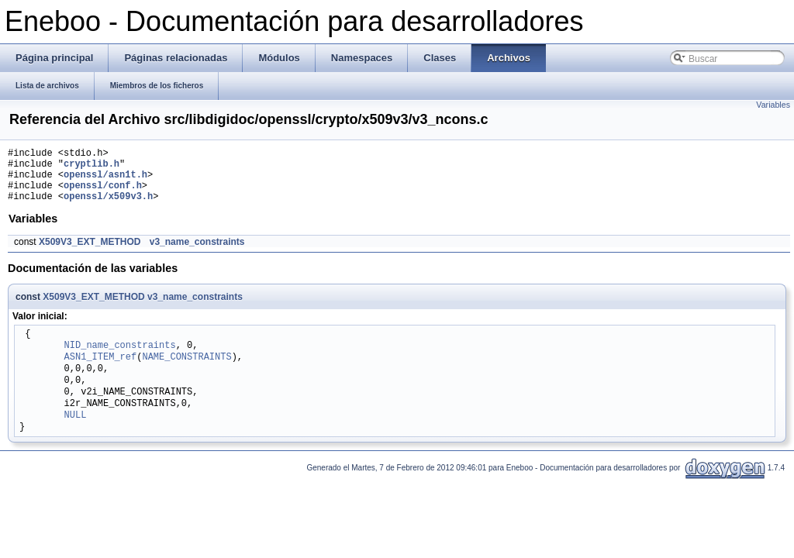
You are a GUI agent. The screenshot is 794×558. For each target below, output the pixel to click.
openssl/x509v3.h (108, 207)
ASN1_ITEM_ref (100, 369)
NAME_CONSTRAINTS (186, 369)
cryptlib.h (91, 167)
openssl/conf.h (103, 194)
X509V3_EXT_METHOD (89, 253)
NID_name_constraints (120, 357)
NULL (75, 427)
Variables (773, 104)
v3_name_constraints (197, 253)
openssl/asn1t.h (105, 181)
